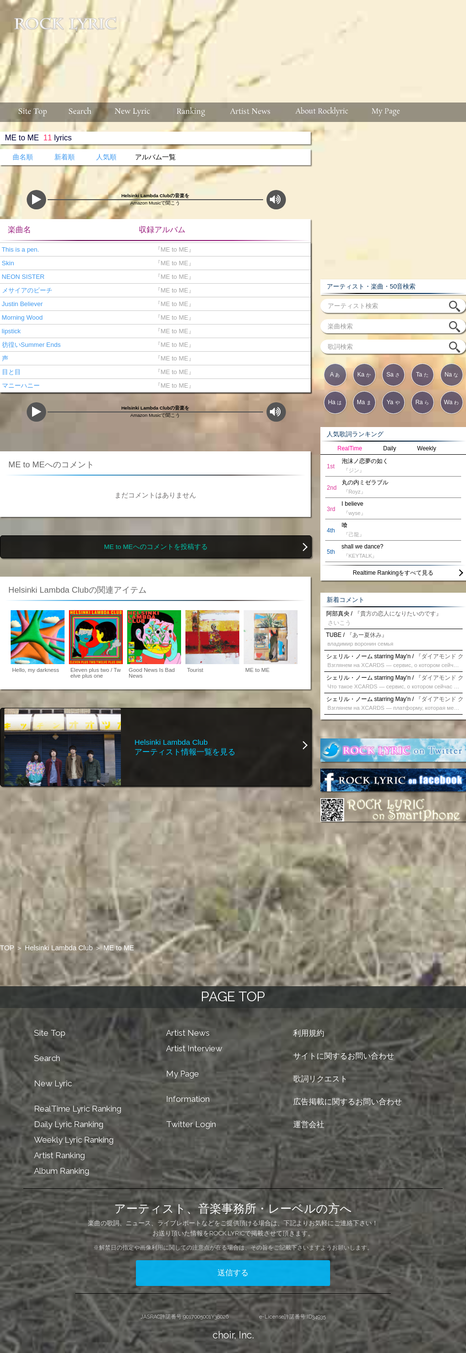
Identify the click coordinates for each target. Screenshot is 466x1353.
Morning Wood (21, 317)
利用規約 (308, 1033)
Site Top (50, 1033)
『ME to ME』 (172, 249)
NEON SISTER (22, 276)
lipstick (10, 331)
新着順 (64, 157)
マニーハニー (20, 385)
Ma (364, 402)
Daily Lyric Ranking (68, 1124)
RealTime (349, 448)
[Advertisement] (235, 61)
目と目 (10, 372)
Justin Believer (21, 304)
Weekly (426, 448)
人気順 (106, 157)
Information (188, 1099)
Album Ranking (61, 1171)
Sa (393, 374)
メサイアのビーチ (26, 290)
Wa (451, 402)
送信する (233, 1272)
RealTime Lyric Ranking (77, 1108)
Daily (389, 448)
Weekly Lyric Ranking (74, 1140)
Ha (335, 402)
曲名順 (23, 157)
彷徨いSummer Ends (30, 344)
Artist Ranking (59, 1155)
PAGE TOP (233, 997)
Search (47, 1058)
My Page (182, 1074)
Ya (392, 402)
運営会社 (308, 1124)
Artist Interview (194, 1048)
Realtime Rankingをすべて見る (393, 572)
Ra (423, 402)
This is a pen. (19, 249)
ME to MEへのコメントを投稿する (155, 546)
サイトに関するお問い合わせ (343, 1056)
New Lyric (53, 1083)
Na (452, 374)
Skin (7, 263)
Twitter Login (191, 1124)
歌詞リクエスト (320, 1078)
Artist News (188, 1033)
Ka (364, 374)
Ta (422, 374)
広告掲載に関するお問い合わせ (347, 1101)
